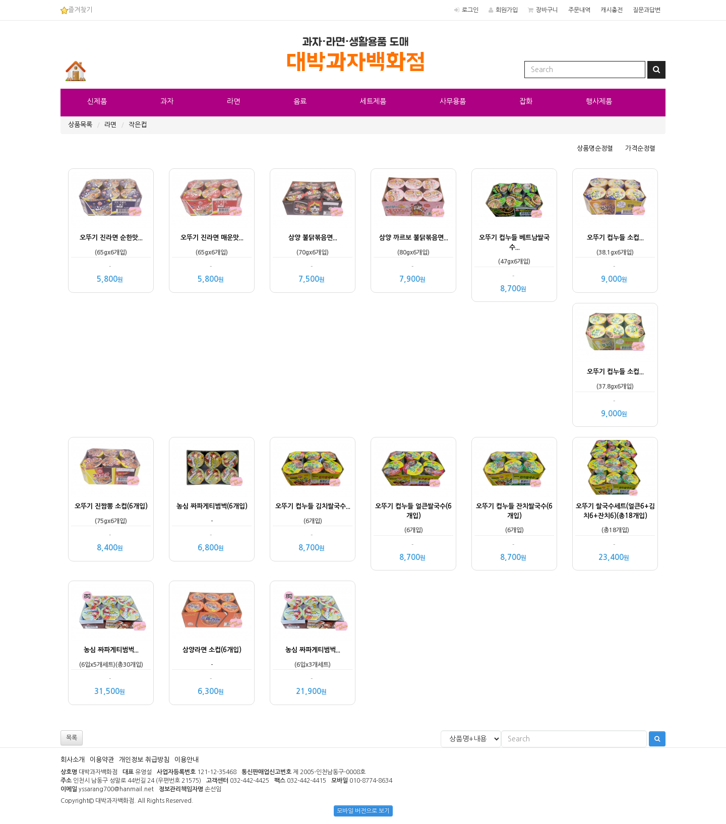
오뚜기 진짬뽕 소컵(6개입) (111, 506)
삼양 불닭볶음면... (312, 237)
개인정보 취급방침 (144, 759)
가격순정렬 (640, 148)
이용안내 (186, 759)
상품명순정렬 (595, 148)
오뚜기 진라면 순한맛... (111, 237)
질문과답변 (646, 10)
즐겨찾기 (76, 10)
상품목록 (80, 124)
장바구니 (547, 10)
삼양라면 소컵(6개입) (212, 650)
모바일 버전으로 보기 (363, 811)
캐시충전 (611, 10)
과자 (166, 101)
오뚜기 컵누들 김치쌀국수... (312, 506)
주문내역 (579, 10)
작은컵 (138, 124)
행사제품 (599, 101)
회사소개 (72, 759)
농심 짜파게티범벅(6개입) (212, 506)
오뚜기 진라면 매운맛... (212, 237)
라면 (233, 101)
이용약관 (102, 759)
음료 (300, 101)
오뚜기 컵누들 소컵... (615, 237)
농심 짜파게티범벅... (111, 650)
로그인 (470, 10)
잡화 (525, 101)
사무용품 (453, 101)
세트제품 (373, 101)
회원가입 (507, 10)
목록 (71, 738)
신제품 (97, 101)
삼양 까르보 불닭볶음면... (413, 237)
